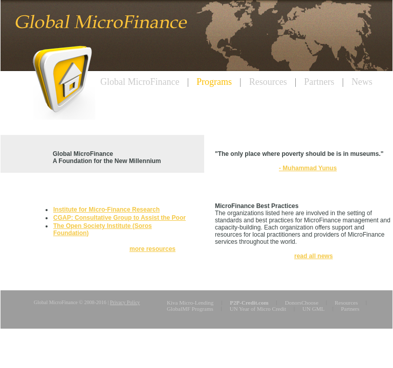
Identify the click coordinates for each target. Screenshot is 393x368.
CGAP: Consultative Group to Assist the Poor (119, 217)
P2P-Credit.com (249, 303)
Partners (350, 309)
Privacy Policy (125, 302)
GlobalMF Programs (190, 309)
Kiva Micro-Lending (190, 303)
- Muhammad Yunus (308, 168)
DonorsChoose (301, 303)
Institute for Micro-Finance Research (106, 209)
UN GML (313, 309)
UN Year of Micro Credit (258, 309)
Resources (346, 303)
